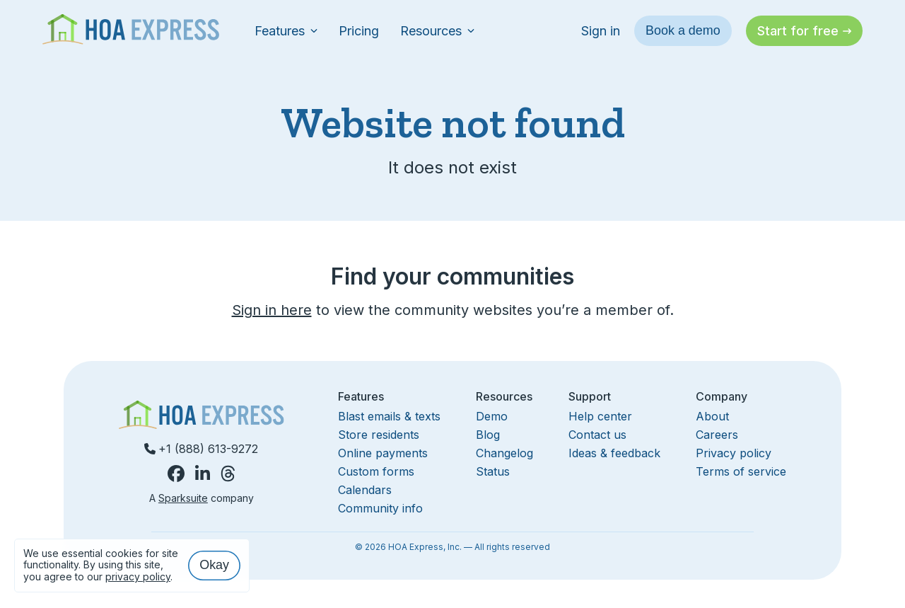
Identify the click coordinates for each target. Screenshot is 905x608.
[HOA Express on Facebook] (176, 474)
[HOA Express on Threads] (228, 474)
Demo (492, 416)
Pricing (359, 31)
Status (493, 471)
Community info (380, 508)
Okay (214, 565)
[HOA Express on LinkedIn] (202, 474)
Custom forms (376, 471)
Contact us (597, 434)
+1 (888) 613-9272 (201, 448)
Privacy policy (733, 453)
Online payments (383, 453)
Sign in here (272, 310)
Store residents (378, 435)
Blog (488, 435)
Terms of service (741, 471)
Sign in (600, 31)
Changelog (504, 453)
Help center (600, 416)
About (712, 416)
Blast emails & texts (389, 416)
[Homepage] (130, 30)
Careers (717, 435)
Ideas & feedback (614, 453)
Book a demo (683, 30)
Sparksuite (183, 498)
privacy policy (137, 576)
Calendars (365, 490)
